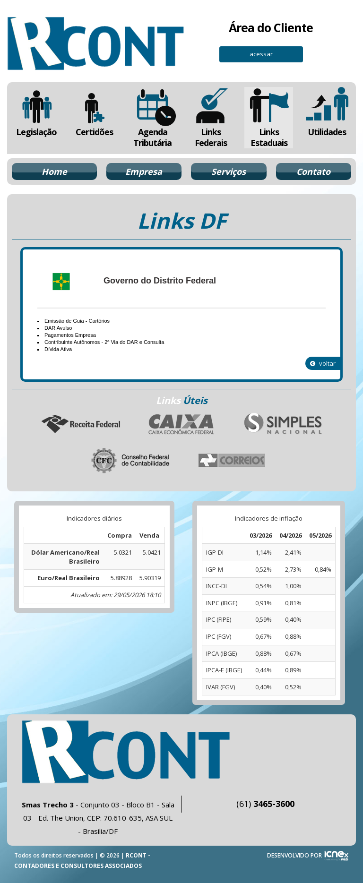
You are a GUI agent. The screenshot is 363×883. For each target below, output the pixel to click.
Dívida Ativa (58, 349)
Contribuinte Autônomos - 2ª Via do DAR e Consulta (104, 342)
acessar (261, 54)
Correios (232, 460)
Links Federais (210, 117)
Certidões (94, 112)
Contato (313, 171)
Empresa (143, 171)
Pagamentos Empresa (70, 335)
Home (54, 171)
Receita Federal (80, 424)
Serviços (228, 171)
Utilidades (326, 112)
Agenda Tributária (152, 117)
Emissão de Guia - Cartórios (77, 321)
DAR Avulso (58, 328)
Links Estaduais (268, 117)
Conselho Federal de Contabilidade (131, 460)
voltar (323, 363)
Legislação (36, 112)
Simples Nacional (282, 424)
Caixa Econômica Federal (181, 424)
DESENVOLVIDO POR (294, 855)
